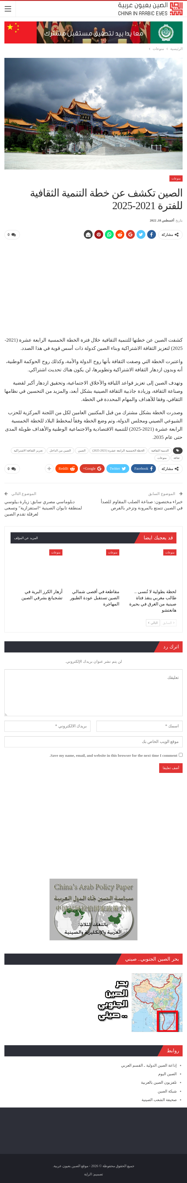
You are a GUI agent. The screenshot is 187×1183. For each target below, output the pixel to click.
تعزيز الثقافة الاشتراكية (28, 450)
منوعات (176, 178)
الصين (82, 450)
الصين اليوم (167, 1073)
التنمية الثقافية (160, 450)
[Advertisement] (93, 285)
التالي (153, 622)
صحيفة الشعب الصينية (159, 1099)
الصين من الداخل (60, 450)
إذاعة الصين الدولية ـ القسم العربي (149, 1065)
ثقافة (177, 457)
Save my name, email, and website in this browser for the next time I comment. (113, 755)
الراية (88, 1174)
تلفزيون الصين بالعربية (159, 1082)
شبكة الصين (167, 1090)
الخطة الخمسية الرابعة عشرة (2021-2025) (118, 450)
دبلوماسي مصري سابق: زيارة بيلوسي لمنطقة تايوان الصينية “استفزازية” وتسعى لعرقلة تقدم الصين (43, 507)
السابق (168, 622)
